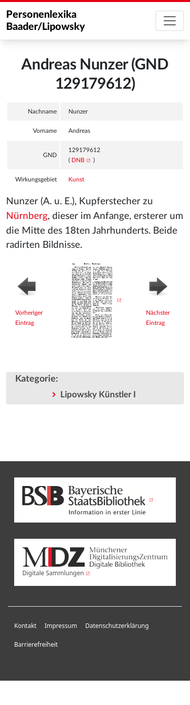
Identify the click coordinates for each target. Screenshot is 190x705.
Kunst (76, 179)
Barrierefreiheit (36, 644)
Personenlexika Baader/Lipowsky (45, 21)
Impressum (61, 625)
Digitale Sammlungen (53, 573)
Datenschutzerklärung (116, 625)
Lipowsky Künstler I (98, 394)
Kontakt (25, 625)
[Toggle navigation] (170, 21)
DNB (78, 160)
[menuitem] (25, 626)
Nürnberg (27, 216)
